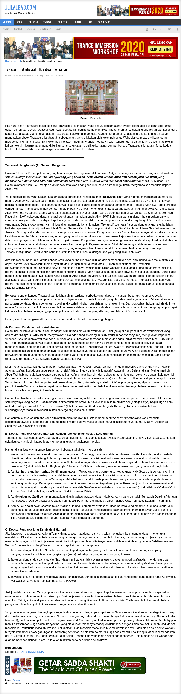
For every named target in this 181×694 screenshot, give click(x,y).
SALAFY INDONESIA (30, 651)
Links (89, 22)
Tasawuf (47, 22)
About (6, 29)
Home (7, 22)
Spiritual (63, 22)
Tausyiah (33, 22)
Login (58, 29)
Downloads (104, 22)
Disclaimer (45, 29)
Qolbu (19, 22)
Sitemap (31, 29)
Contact (18, 29)
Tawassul (17, 680)
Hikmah (77, 22)
